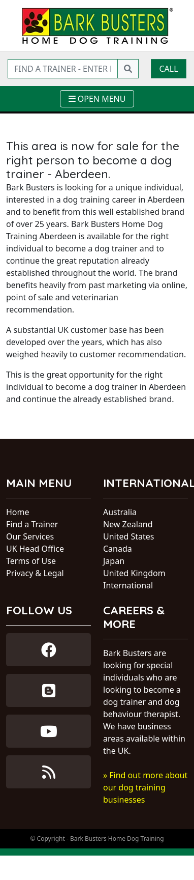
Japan (113, 560)
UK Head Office (35, 548)
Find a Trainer (32, 524)
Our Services (30, 536)
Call (168, 68)
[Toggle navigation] (97, 98)
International (128, 585)
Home (17, 512)
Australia (120, 512)
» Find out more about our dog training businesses (145, 787)
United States (128, 536)
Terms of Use (31, 560)
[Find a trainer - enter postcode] (63, 68)
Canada (117, 548)
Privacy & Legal (35, 573)
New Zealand (128, 524)
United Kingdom (134, 573)
